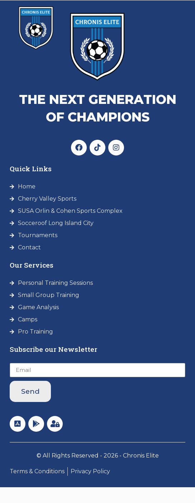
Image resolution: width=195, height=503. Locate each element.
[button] (179, 28)
